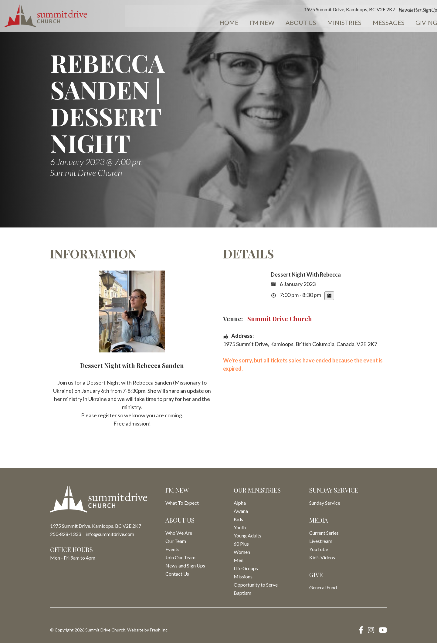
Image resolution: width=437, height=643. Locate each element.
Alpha (240, 503)
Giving (389, 23)
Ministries (310, 23)
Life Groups (246, 568)
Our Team (175, 541)
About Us (269, 23)
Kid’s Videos (322, 557)
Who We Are (178, 533)
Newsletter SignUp (382, 10)
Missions (243, 576)
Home (201, 23)
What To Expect (182, 503)
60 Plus (241, 544)
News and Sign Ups (185, 565)
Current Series (324, 533)
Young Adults (247, 535)
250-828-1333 (65, 534)
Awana (241, 511)
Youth (240, 527)
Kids (238, 519)
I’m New (232, 23)
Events (420, 23)
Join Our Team (180, 557)
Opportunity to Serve (256, 584)
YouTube (318, 549)
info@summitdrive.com (110, 534)
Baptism (242, 593)
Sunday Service (324, 503)
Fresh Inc (159, 629)
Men (238, 560)
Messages (353, 23)
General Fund (323, 587)
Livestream (320, 541)
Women (242, 552)
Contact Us (177, 574)
